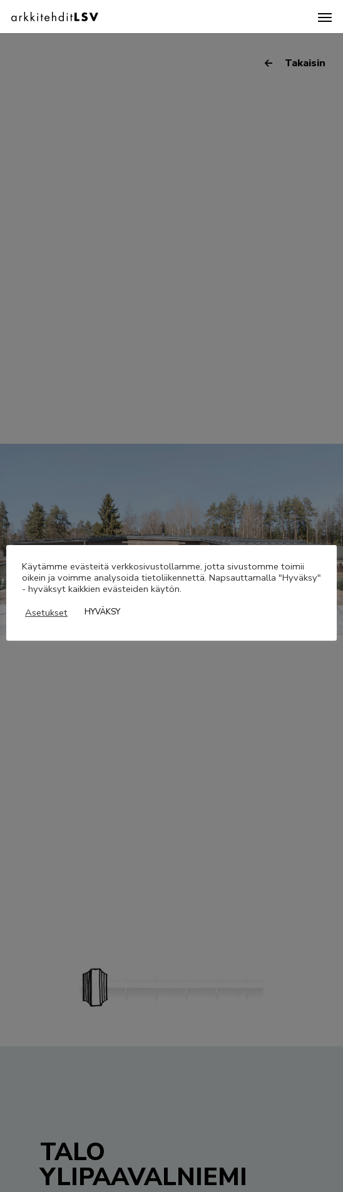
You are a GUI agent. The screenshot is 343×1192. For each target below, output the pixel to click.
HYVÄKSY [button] (102, 612)
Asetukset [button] (46, 612)
